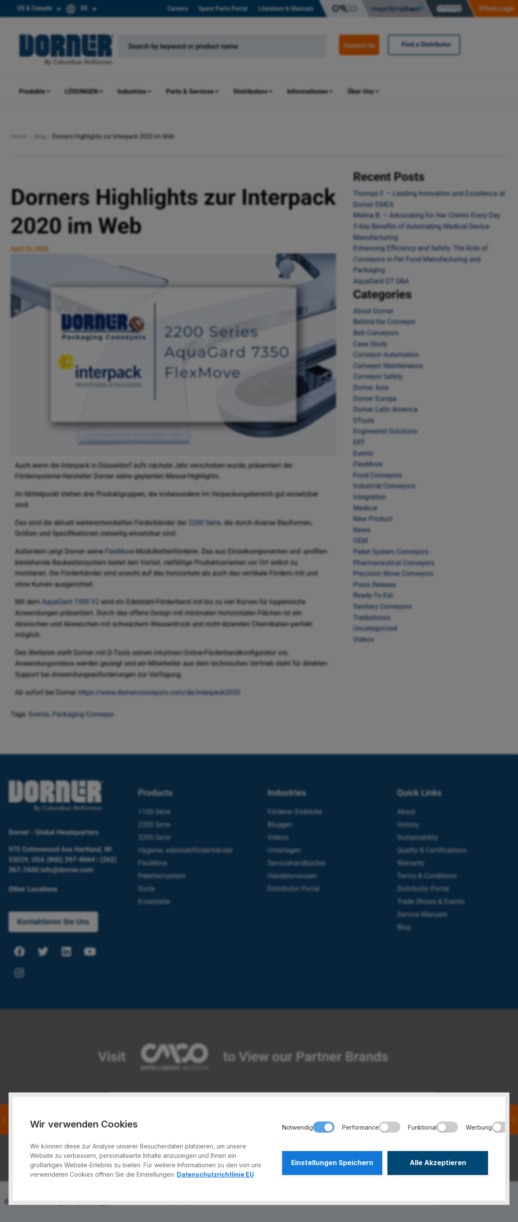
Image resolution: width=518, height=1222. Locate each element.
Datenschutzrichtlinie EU (215, 1174)
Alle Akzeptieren (438, 1163)
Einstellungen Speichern (332, 1163)
